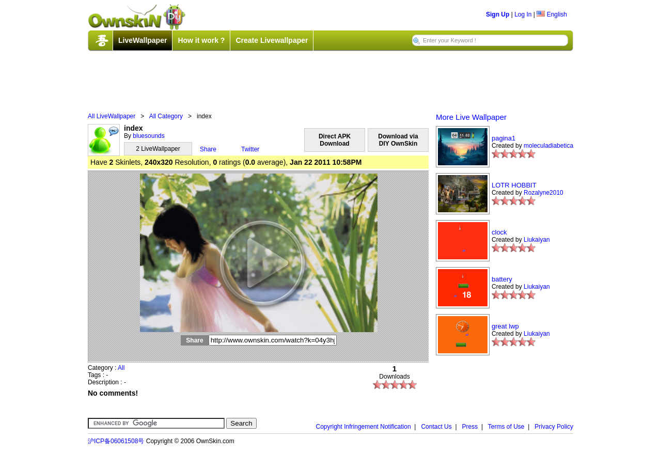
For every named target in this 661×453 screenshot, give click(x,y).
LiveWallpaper (142, 40)
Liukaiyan (537, 239)
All (121, 367)
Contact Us (436, 426)
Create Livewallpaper (271, 40)
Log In (522, 14)
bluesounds (148, 135)
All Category (166, 116)
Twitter (250, 149)
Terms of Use (506, 426)
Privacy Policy (553, 426)
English (552, 14)
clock (499, 232)
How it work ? (201, 40)
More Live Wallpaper (471, 117)
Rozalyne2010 (543, 192)
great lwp (505, 326)
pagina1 (503, 138)
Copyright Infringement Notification (363, 426)
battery (502, 279)
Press (470, 426)
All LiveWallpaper (111, 116)
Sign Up (497, 14)
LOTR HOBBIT (514, 185)
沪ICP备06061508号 (116, 441)
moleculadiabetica (548, 145)
